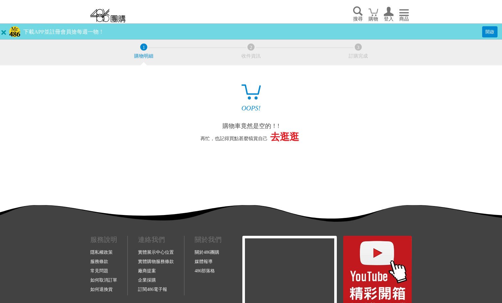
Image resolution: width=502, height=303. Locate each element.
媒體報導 (204, 261)
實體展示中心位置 (156, 252)
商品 (404, 18)
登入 (388, 18)
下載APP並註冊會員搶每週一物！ (63, 32)
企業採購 (147, 280)
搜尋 (358, 18)
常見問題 (99, 270)
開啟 (489, 31)
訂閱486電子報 (152, 289)
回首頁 (107, 15)
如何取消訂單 (103, 280)
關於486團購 (207, 252)
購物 (373, 18)
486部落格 (205, 270)
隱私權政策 (101, 252)
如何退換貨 (101, 289)
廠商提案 (147, 270)
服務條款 (99, 261)
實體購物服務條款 (156, 261)
